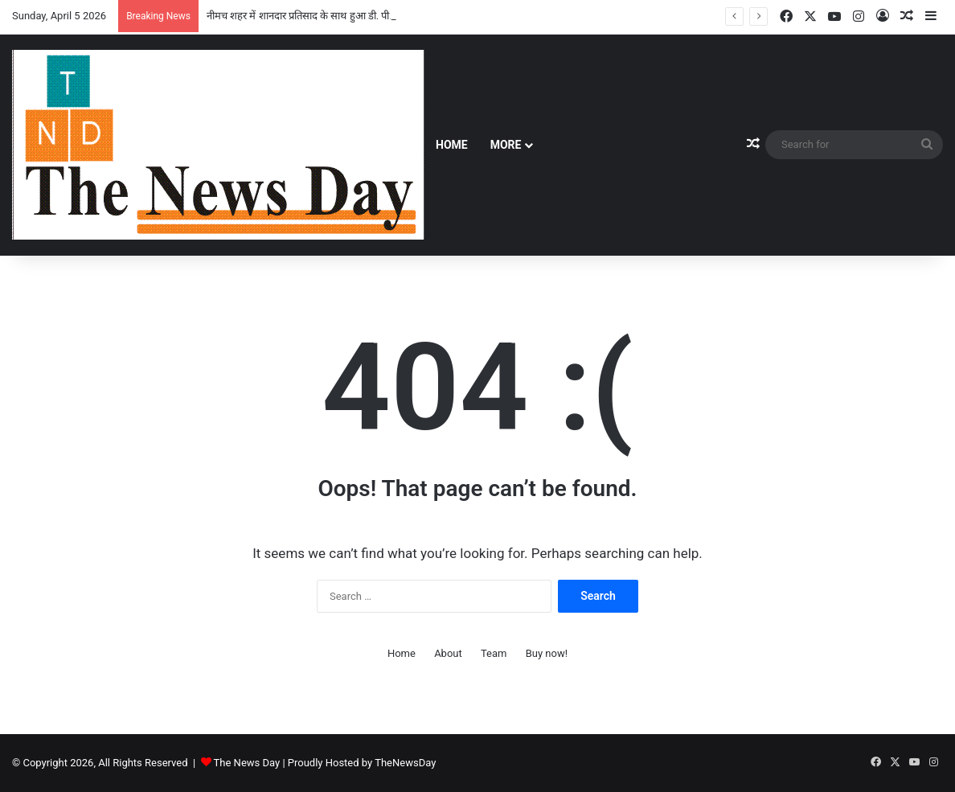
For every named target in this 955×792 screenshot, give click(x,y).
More (506, 144)
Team (494, 653)
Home (452, 144)
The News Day (247, 763)
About (448, 653)
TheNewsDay (405, 763)
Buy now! (547, 653)
